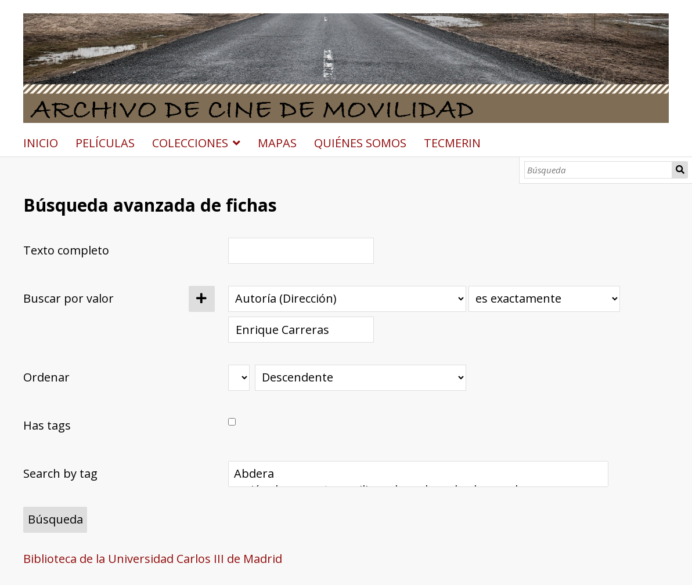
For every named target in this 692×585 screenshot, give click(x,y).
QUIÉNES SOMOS (360, 143)
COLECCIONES (190, 143)
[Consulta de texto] (301, 330)
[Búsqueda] (598, 170)
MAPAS (277, 143)
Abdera (418, 474)
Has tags (47, 425)
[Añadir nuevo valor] (202, 299)
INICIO (40, 143)
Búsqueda (680, 170)
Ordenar (46, 377)
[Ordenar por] (239, 378)
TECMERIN (452, 143)
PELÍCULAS (105, 143)
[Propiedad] (347, 299)
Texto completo (66, 250)
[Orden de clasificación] (360, 378)
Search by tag (60, 473)
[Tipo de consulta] (544, 299)
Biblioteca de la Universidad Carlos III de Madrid (152, 558)
